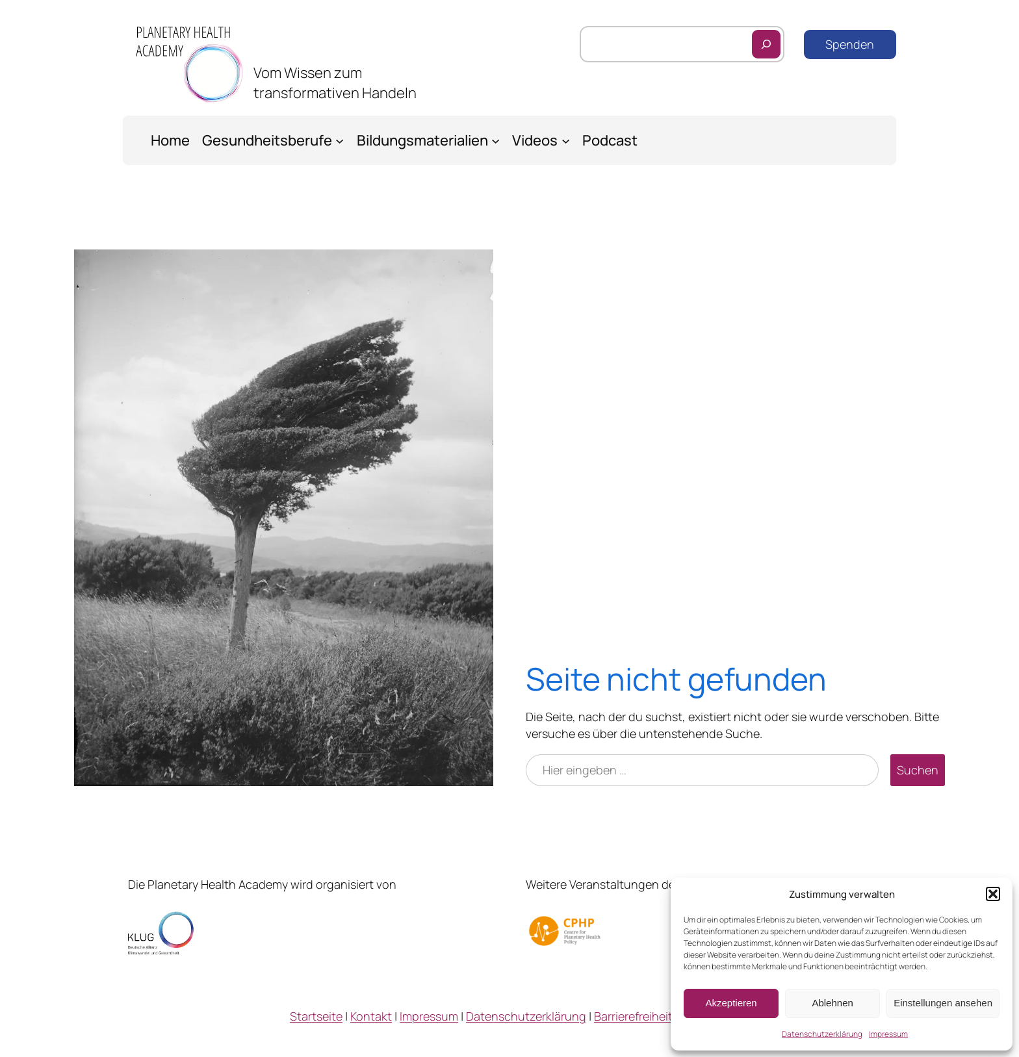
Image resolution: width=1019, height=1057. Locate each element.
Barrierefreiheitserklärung (661, 1016)
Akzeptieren (730, 1002)
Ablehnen (832, 1002)
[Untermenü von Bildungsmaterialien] (495, 140)
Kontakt (371, 1016)
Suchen (917, 770)
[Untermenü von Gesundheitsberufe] (339, 140)
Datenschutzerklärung (822, 1033)
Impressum (888, 1033)
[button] (993, 893)
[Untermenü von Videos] (565, 140)
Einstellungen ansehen (943, 1002)
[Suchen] (766, 44)
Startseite (316, 1016)
